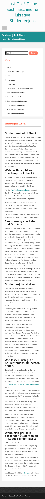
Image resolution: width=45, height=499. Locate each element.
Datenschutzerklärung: (15, 71)
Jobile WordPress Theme (20, 496)
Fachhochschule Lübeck (19, 190)
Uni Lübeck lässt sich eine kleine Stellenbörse (22, 384)
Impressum (11, 80)
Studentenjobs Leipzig (15, 109)
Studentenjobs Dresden (16, 93)
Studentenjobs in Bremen (16, 97)
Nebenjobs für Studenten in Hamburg (21, 88)
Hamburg (27, 473)
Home (4, 39)
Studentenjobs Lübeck (15, 114)
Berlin (9, 67)
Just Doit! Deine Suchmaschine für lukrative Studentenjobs (22, 12)
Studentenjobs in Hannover (17, 101)
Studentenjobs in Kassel (16, 105)
